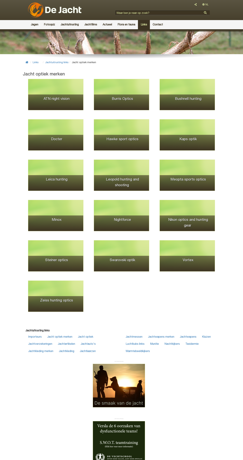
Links (36, 62)
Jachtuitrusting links (57, 62)
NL (205, 4)
